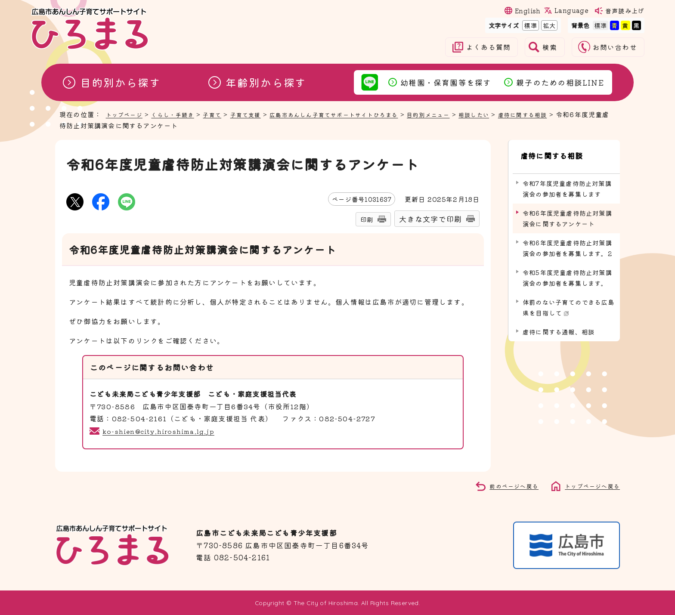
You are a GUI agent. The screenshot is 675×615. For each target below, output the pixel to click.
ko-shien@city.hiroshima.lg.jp (162, 431)
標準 (529, 25)
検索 (549, 47)
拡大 (548, 25)
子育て (224, 114)
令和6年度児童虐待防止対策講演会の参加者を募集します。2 (567, 239)
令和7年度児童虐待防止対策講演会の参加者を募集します (567, 180)
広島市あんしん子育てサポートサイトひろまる (361, 114)
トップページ (127, 114)
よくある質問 (488, 47)
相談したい (518, 114)
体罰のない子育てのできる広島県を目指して (568, 299)
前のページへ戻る (505, 485)
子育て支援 (261, 114)
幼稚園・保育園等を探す (445, 82)
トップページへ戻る (588, 485)
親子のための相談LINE (560, 82)
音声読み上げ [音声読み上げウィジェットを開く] (624, 10)
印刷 (366, 219)
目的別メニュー (467, 114)
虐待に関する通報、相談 (558, 323)
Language (571, 10)
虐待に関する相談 (573, 114)
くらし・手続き (180, 114)
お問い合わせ (615, 47)
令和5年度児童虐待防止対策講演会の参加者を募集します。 (567, 269)
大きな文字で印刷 (430, 218)
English (528, 10)
